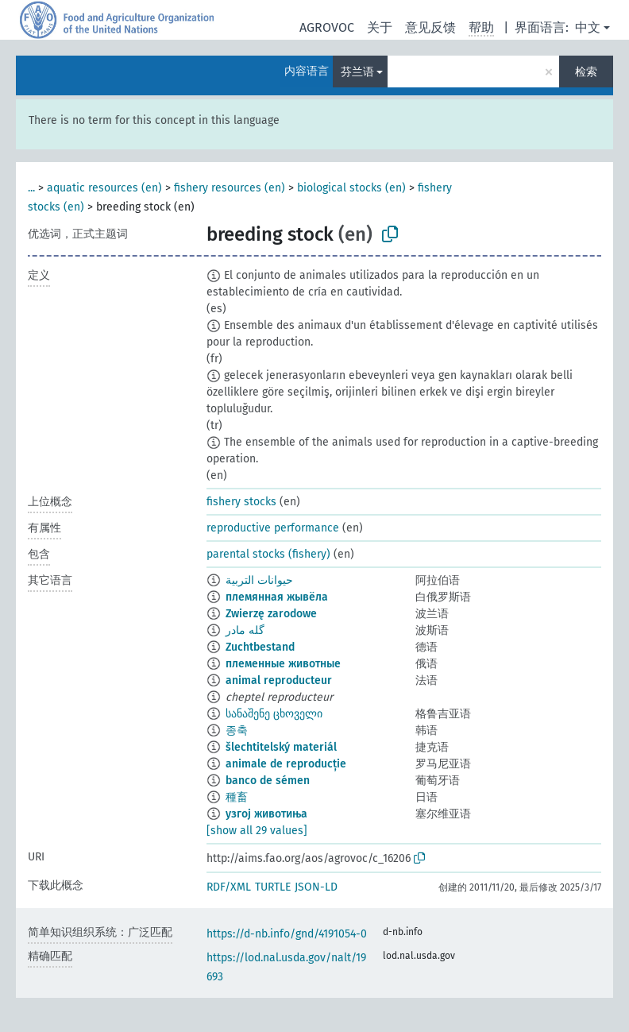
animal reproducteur (279, 680)
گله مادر (245, 630)
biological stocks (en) (351, 188)
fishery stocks (241, 501)
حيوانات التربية (259, 580)
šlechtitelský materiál (281, 747)
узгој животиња (266, 814)
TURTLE (273, 887)
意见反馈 (430, 27)
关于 (379, 27)
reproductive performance (272, 528)
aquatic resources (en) (104, 188)
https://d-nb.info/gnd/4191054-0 (286, 934)
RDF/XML (228, 887)
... (31, 188)
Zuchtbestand (260, 647)
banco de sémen (268, 780)
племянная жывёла (277, 597)
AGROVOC (326, 27)
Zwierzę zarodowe (271, 613)
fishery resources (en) (229, 188)
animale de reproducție (286, 764)
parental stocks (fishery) (268, 554)
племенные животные (283, 664)
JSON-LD (316, 887)
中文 (587, 27)
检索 (586, 72)
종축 (237, 730)
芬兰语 (357, 72)
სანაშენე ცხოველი (274, 714)
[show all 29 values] (256, 830)
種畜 (237, 797)
